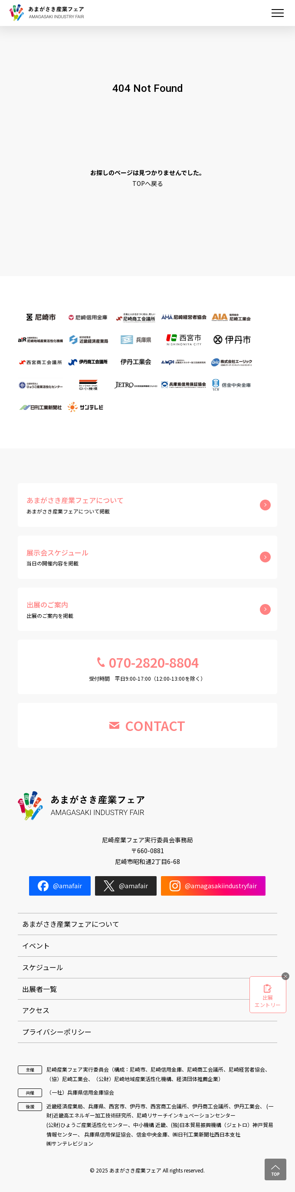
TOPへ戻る (147, 183)
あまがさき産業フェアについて (70, 924)
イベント (36, 945)
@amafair (60, 885)
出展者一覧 (39, 989)
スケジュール (42, 967)
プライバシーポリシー (57, 1031)
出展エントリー (268, 1001)
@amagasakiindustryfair (213, 885)
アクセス (35, 1010)
